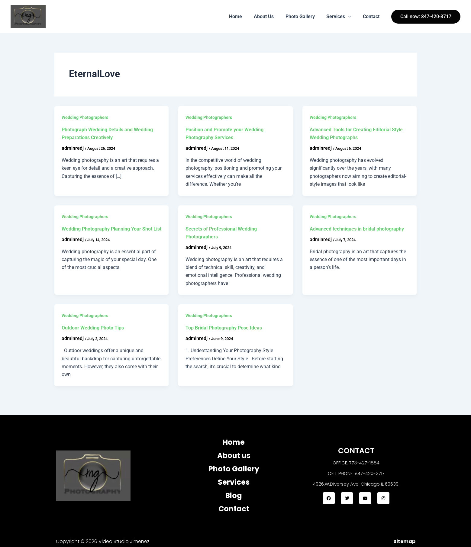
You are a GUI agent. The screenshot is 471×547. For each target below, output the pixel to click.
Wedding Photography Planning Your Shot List (111, 229)
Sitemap (404, 541)
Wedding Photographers (85, 117)
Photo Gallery (305, 16)
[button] (351, 17)
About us (233, 455)
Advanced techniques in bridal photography (357, 229)
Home (244, 16)
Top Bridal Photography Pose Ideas (223, 328)
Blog (233, 495)
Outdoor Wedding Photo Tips (93, 328)
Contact (372, 16)
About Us (271, 16)
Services (341, 17)
